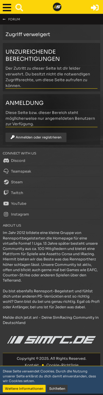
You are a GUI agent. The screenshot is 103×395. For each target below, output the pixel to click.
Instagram (16, 214)
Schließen (57, 388)
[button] (8, 7)
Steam (13, 182)
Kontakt (32, 365)
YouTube (14, 203)
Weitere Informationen (24, 388)
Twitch (13, 192)
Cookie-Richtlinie (62, 365)
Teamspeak (17, 171)
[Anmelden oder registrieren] (94, 7)
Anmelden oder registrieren (36, 137)
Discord (14, 160)
